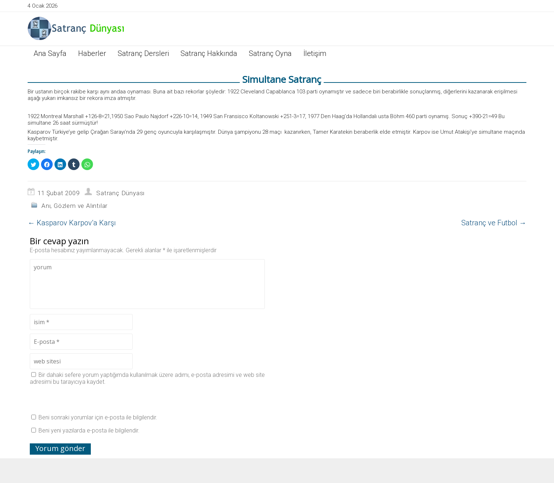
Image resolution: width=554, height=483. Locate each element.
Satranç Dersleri (143, 53)
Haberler (92, 53)
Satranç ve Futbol (493, 222)
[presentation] (85, 399)
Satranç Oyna (270, 53)
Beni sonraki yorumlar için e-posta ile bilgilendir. (98, 417)
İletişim (314, 53)
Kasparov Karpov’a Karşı (72, 222)
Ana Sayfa (49, 53)
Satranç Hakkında (209, 53)
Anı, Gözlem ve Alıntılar (74, 205)
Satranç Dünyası (120, 193)
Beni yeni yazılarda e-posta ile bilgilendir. (89, 430)
